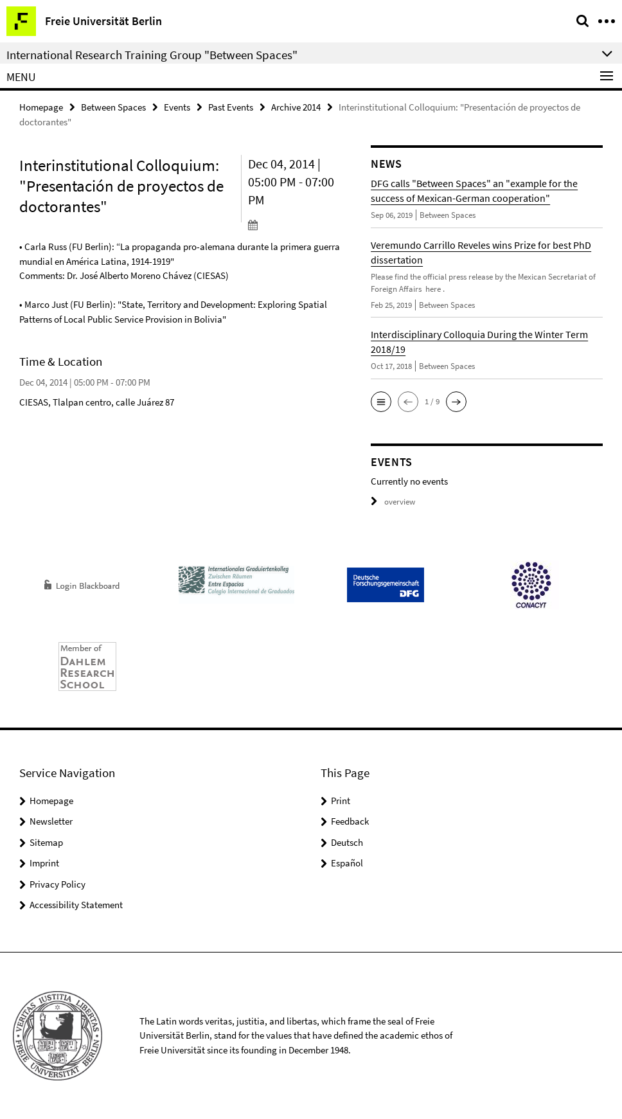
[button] (381, 402)
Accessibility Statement (76, 905)
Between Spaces (113, 107)
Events (177, 107)
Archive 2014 (296, 107)
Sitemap (46, 842)
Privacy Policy (57, 884)
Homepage (41, 107)
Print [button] (340, 800)
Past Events (230, 107)
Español (347, 863)
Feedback (350, 821)
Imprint (44, 863)
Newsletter (51, 821)
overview (393, 501)
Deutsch (347, 842)
